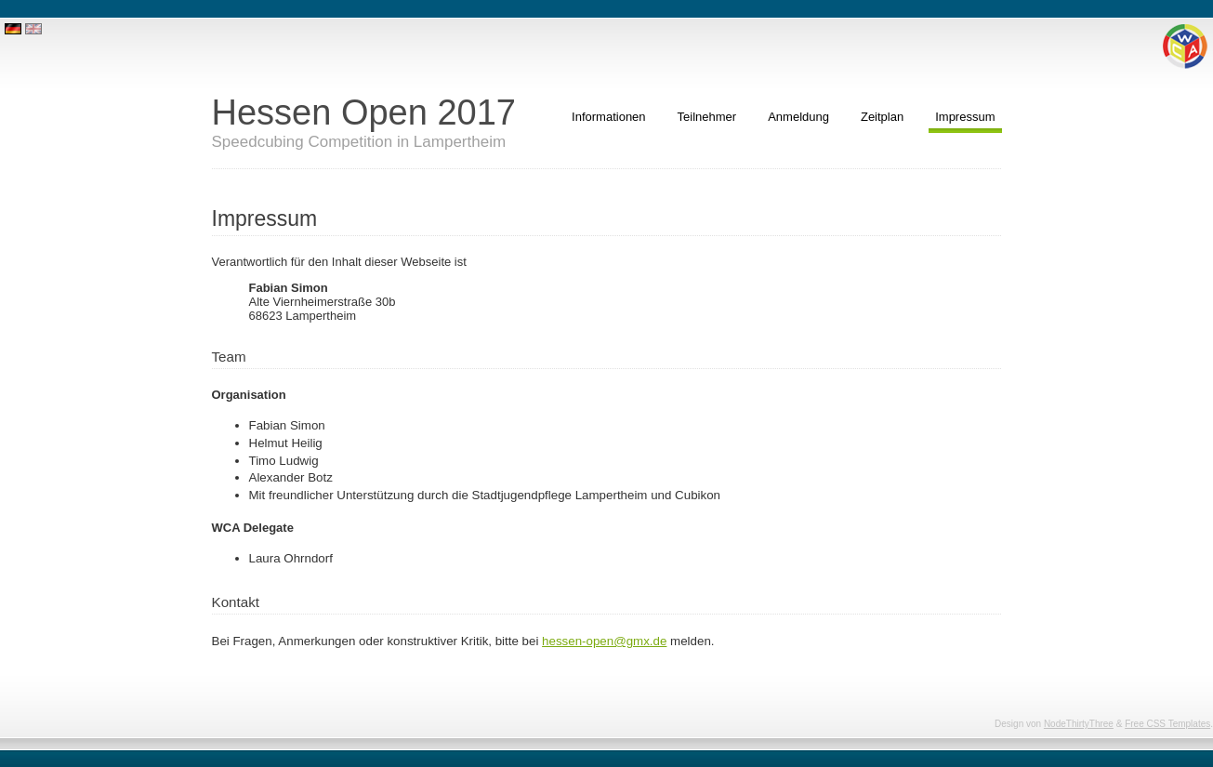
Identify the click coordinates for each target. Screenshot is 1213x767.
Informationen (609, 117)
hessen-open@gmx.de (604, 641)
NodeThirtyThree (1079, 724)
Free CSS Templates (1167, 724)
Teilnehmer (707, 117)
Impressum (965, 117)
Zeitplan (882, 117)
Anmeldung (798, 117)
